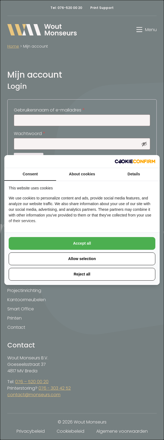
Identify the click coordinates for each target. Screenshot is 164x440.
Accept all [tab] (82, 243)
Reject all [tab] (82, 274)
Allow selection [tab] (82, 259)
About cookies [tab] (82, 174)
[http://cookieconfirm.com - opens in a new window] (135, 161)
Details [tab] (134, 174)
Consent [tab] (30, 174)
